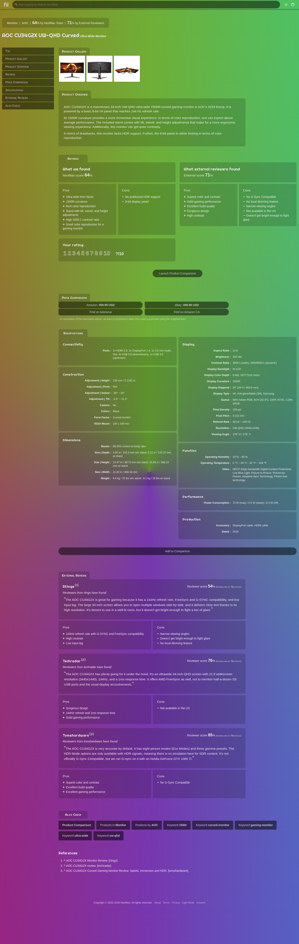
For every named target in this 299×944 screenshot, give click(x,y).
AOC (25, 23)
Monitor (12, 23)
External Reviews (16, 97)
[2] (83, 660)
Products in (113, 825)
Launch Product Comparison (177, 273)
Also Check (12, 105)
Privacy (176, 902)
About (157, 902)
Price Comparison (16, 82)
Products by (146, 825)
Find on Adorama (100, 312)
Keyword (177, 825)
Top (7, 51)
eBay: (187, 305)
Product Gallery (16, 58)
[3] (91, 734)
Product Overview (17, 66)
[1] (76, 585)
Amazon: (101, 305)
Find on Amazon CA (187, 312)
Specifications (14, 90)
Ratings (10, 74)
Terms (166, 902)
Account (200, 902)
